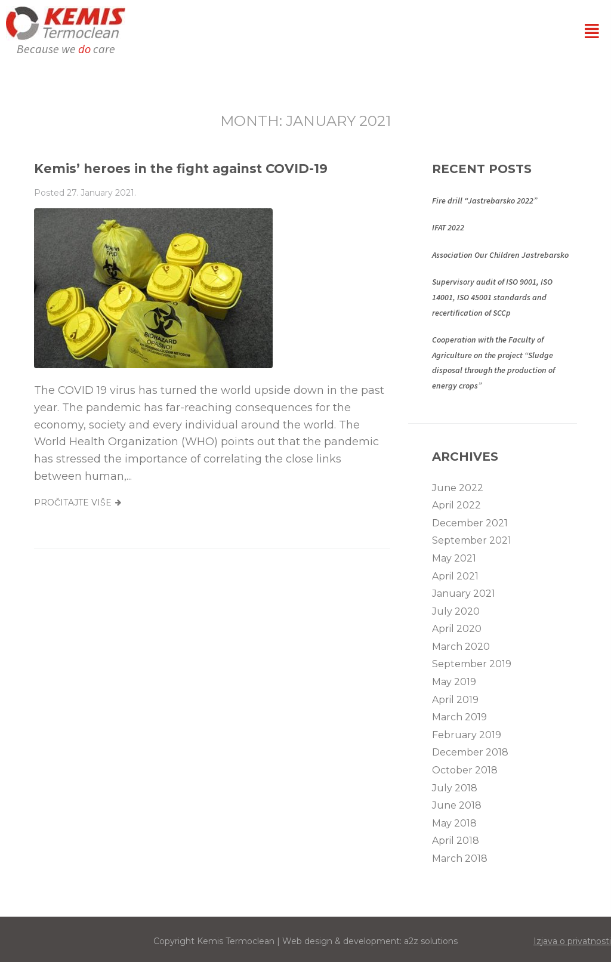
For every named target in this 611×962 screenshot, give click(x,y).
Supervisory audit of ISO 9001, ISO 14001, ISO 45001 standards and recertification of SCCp (492, 296)
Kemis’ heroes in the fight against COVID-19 (181, 168)
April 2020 (457, 628)
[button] (592, 31)
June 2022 (457, 488)
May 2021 (454, 558)
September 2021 (471, 540)
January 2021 (463, 593)
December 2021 (470, 523)
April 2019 (455, 699)
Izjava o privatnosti (572, 941)
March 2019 (459, 717)
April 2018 (455, 840)
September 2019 (471, 664)
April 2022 (456, 505)
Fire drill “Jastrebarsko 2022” (484, 200)
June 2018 (457, 805)
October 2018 (465, 770)
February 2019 (466, 735)
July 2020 (456, 611)
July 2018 (454, 788)
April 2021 (455, 576)
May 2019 (454, 681)
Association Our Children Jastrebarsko (500, 254)
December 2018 (470, 752)
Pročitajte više (73, 502)
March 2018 (459, 858)
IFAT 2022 (448, 227)
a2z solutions (431, 941)
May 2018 (454, 823)
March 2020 (461, 646)
